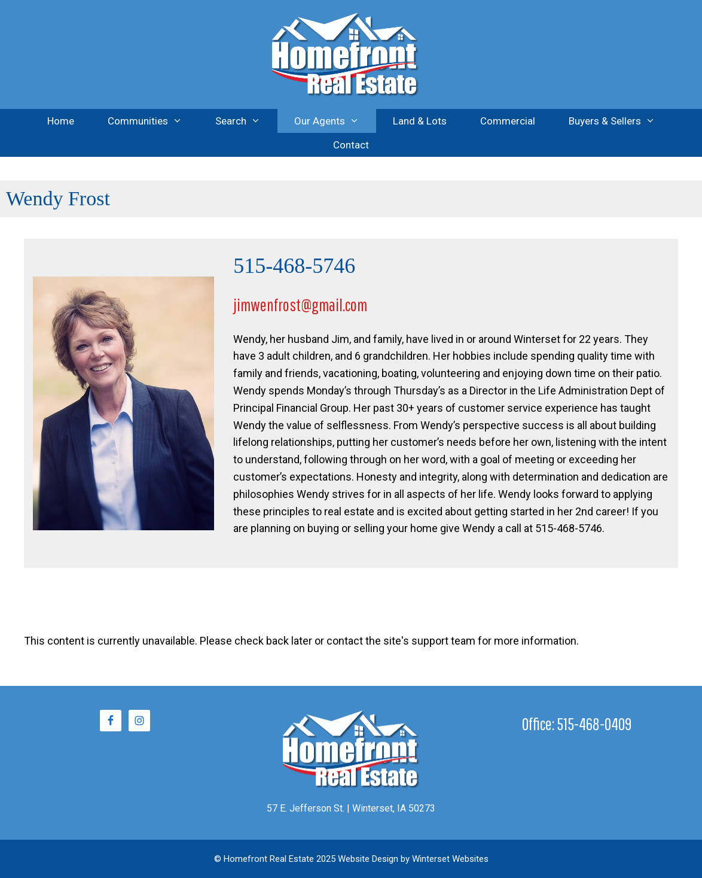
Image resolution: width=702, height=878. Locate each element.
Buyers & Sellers (620, 121)
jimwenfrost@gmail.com (300, 304)
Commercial (507, 121)
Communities (153, 121)
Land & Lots (420, 121)
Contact (351, 145)
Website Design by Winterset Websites (413, 858)
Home (60, 121)
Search (246, 121)
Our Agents (335, 121)
